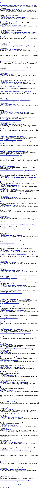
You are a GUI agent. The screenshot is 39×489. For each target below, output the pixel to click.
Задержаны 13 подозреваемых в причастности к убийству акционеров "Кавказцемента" (15, 36)
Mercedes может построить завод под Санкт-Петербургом (10, 433)
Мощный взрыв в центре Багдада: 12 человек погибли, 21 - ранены (12, 367)
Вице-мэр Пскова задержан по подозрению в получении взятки (11, 270)
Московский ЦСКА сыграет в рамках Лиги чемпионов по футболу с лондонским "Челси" (15, 450)
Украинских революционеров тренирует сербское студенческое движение (13, 469)
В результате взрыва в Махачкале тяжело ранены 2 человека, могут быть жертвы (14, 53)
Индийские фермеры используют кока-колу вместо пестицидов (11, 262)
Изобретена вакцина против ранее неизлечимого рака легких (11, 293)
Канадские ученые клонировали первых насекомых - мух (10, 120)
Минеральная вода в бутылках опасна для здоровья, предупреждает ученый (14, 382)
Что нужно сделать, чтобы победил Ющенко (8, 409)
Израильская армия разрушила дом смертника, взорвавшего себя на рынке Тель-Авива (15, 413)
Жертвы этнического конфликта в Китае (7, 243)
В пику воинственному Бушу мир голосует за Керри (9, 318)
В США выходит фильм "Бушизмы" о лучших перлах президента (11, 329)
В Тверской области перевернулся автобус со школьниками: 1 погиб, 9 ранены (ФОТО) (15, 480)
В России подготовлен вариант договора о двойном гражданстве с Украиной (13, 201)
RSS (11, 486)
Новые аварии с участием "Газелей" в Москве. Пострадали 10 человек (12, 70)
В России (7, 73)
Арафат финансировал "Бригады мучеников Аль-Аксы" (10, 356)
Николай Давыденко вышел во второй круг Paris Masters (10, 158)
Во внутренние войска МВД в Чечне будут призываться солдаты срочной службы (14, 82)
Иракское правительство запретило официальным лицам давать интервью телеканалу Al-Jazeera (17, 453)
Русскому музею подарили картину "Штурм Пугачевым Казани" (11, 398)
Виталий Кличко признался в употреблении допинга (9, 128)
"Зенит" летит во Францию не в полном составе (8, 197)
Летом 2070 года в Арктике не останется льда (8, 375)
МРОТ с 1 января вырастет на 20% (6, 352)
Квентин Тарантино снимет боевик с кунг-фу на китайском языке (11, 143)
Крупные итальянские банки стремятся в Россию (9, 360)
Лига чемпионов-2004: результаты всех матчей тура (9, 21)
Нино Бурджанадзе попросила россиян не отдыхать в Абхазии (11, 140)
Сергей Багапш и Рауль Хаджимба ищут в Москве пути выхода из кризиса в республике (15, 299)
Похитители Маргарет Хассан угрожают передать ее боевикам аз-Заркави (13, 13)
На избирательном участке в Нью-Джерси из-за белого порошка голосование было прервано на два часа (18, 32)
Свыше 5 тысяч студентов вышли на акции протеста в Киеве (11, 78)
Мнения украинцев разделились (6, 429)
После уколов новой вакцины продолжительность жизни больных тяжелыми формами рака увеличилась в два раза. (17, 294)
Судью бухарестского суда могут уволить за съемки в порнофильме (12, 28)
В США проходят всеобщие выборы (6, 476)
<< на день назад (2, 484)
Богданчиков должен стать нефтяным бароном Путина (10, 250)
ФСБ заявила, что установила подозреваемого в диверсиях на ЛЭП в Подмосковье (15, 100)
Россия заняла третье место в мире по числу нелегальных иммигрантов (13, 285)
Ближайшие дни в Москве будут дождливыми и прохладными (11, 442)
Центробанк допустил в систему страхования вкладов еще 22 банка (12, 136)
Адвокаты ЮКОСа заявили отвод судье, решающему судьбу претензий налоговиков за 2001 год (17, 363)
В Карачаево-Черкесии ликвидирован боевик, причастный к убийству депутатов (14, 386)
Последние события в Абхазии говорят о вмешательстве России (11, 417)
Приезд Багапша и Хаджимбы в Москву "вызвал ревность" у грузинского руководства (15, 91)
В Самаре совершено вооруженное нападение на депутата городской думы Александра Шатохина (17, 348)
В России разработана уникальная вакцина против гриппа (10, 86)
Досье (3, 486)
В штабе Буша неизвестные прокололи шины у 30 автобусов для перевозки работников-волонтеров (18, 5)
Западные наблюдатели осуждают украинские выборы (10, 461)
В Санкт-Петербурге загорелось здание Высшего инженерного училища (13, 25)
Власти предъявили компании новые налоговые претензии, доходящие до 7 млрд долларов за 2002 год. (15, 474)
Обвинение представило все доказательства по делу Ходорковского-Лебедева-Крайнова (16, 193)
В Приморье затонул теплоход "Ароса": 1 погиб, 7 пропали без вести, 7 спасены (14, 378)
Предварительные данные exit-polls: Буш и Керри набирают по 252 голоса (13, 17)
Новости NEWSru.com (4, 487)
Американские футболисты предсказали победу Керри (10, 185)
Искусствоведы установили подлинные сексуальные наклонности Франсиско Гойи (15, 173)
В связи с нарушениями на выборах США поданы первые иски (11, 9)
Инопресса (7, 119)
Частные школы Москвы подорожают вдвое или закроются (10, 425)
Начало (1, 486)
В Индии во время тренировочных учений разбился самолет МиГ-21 (12, 235)
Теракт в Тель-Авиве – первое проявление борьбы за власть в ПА (12, 371)
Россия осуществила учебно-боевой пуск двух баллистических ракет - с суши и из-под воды (16, 254)
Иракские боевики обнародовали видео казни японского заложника (12, 124)
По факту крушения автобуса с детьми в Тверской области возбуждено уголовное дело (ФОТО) (17, 224)
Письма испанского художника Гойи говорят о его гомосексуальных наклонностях (14, 231)
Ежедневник (8, 486)
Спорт (6, 24)
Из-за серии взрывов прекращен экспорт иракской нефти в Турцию (12, 205)
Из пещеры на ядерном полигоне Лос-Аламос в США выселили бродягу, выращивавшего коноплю (17, 170)
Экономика (7, 139)
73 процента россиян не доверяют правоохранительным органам (11, 61)
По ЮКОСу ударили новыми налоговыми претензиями (10, 473)
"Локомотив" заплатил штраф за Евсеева (7, 321)
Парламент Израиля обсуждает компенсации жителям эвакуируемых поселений (14, 438)
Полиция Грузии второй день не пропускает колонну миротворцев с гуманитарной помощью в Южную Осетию (18, 209)
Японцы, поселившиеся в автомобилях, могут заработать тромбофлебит (13, 310)
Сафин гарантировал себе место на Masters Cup (8, 306)
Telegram (13, 486)
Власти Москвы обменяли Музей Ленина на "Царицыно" (10, 393)
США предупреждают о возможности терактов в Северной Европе (12, 228)
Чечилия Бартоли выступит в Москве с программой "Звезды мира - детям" (13, 336)
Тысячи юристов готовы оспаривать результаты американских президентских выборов (15, 333)
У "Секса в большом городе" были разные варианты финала (11, 155)
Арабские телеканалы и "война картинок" (7, 166)
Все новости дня (2, 2)
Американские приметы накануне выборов (7, 181)
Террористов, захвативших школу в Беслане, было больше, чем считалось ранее (14, 112)
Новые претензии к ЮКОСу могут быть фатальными (9, 401)
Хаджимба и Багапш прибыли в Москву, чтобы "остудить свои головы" (12, 49)
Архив (5, 486)
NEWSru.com (3, 1)
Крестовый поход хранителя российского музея (8, 278)
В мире (6, 8)
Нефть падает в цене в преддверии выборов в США (9, 303)
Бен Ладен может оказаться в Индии (6, 390)
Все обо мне (2, 116)
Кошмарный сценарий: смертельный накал (8, 344)
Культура (7, 99)
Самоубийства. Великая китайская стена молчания (9, 104)
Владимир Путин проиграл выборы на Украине (8, 281)
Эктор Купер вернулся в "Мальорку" (6, 74)
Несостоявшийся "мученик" (5, 217)
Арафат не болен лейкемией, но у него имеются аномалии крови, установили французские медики (17, 45)
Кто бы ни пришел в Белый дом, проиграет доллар (9, 246)
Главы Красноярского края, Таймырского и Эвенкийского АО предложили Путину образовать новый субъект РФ (18, 178)
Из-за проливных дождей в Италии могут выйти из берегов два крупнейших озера (14, 151)
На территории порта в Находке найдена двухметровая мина (11, 458)
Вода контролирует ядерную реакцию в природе (8, 189)
